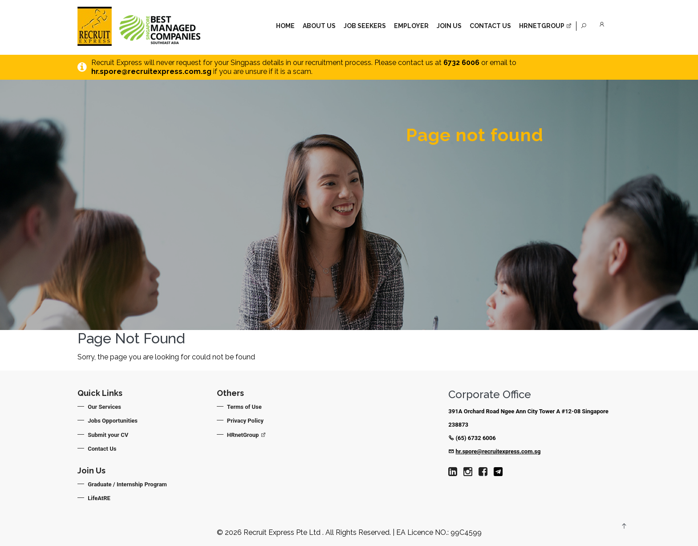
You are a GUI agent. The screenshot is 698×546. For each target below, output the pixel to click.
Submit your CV (108, 435)
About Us (319, 25)
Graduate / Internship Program (127, 484)
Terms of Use (244, 406)
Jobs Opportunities (113, 420)
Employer (411, 25)
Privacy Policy (245, 420)
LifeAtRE (99, 498)
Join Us (449, 25)
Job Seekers (365, 25)
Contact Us (490, 25)
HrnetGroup (545, 25)
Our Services (105, 406)
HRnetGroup (247, 435)
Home (285, 25)
